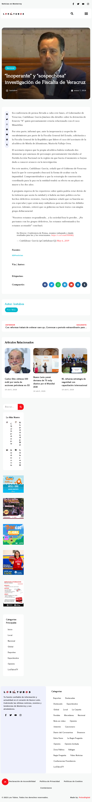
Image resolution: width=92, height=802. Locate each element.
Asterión (57, 727)
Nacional (10, 68)
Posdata (57, 715)
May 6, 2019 (63, 241)
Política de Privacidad (50, 781)
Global (10, 647)
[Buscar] (21, 407)
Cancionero (70, 727)
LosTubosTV (13, 670)
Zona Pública (59, 750)
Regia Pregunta (60, 755)
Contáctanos (46, 788)
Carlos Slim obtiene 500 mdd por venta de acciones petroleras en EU (17, 382)
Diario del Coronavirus (63, 733)
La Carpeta (76, 710)
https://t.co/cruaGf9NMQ (62, 235)
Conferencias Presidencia (64, 761)
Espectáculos (13, 658)
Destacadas (70, 698)
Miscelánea (69, 715)
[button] (72, 13)
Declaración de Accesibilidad (22, 781)
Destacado (58, 704)
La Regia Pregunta (74, 738)
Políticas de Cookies (73, 781)
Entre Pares (58, 738)
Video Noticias (76, 755)
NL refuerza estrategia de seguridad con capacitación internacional (74, 382)
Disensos (81, 733)
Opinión (11, 664)
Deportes (12, 652)
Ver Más (11, 310)
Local (10, 635)
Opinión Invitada (72, 744)
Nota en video (60, 721)
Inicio (10, 630)
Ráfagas (72, 750)
